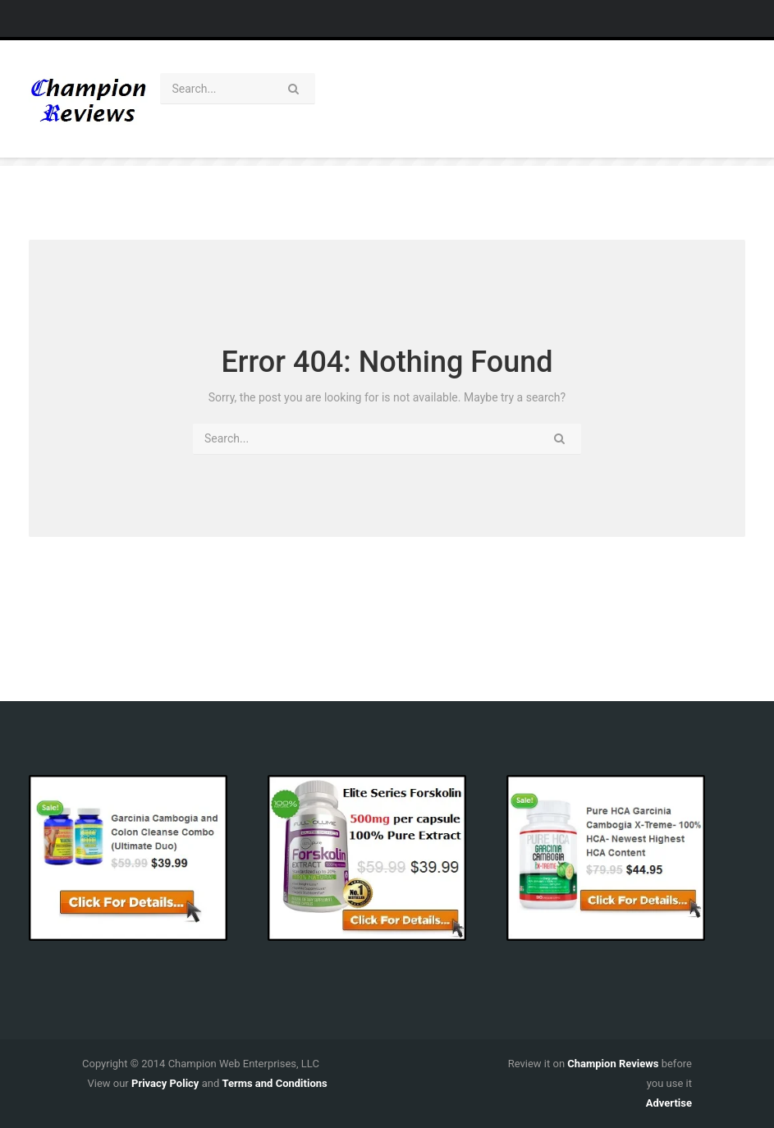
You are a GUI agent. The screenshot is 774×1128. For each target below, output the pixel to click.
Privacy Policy (165, 1083)
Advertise (669, 1103)
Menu (367, 18)
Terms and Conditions (274, 1083)
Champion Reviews (612, 1063)
